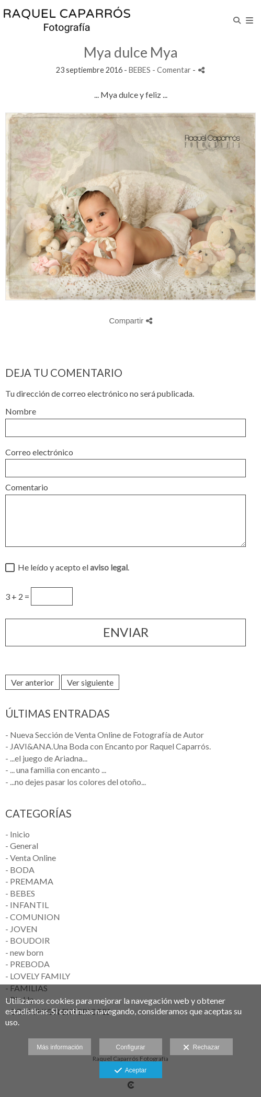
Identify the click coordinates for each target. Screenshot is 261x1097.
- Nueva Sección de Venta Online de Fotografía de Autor (104, 735)
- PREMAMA (29, 881)
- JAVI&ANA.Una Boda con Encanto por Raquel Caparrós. (108, 746)
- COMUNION (32, 917)
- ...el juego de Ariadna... (46, 758)
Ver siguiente (90, 682)
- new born (24, 952)
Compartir (130, 320)
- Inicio (17, 834)
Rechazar (201, 1048)
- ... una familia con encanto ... (55, 770)
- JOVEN (21, 929)
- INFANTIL (27, 905)
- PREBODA (27, 964)
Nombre (20, 411)
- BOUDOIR (27, 940)
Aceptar (130, 1071)
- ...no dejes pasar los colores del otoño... (75, 782)
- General (21, 845)
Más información (60, 1047)
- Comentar (172, 69)
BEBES (140, 69)
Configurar (130, 1047)
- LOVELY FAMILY (37, 976)
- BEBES (20, 893)
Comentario (26, 487)
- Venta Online (30, 858)
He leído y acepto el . (72, 567)
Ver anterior (32, 682)
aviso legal (109, 567)
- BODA (20, 870)
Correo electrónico (39, 452)
